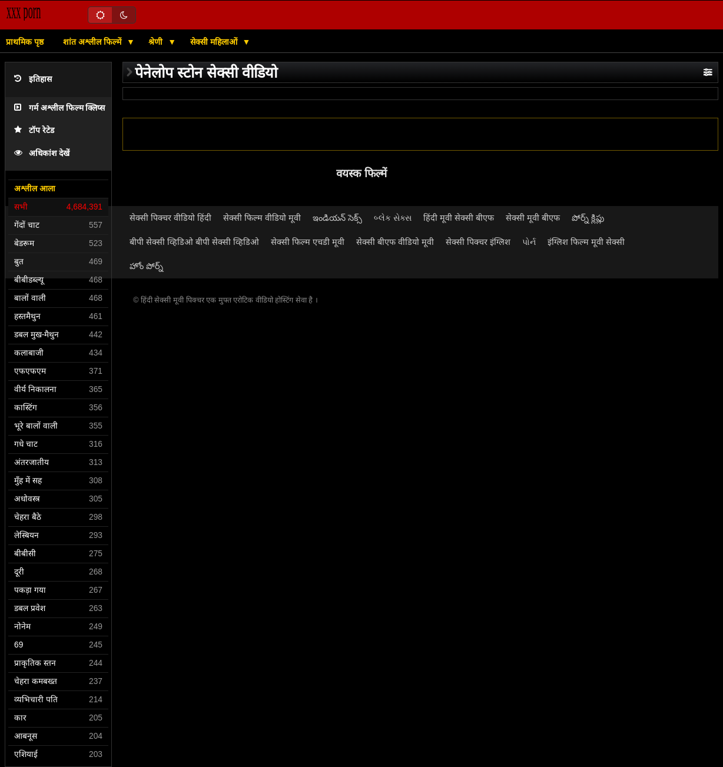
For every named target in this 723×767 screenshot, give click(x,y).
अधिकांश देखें (41, 153)
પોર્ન (529, 242)
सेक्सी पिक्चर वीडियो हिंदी (170, 218)
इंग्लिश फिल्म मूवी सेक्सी (586, 242)
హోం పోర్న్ (146, 266)
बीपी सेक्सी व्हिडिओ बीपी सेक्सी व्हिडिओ (194, 242)
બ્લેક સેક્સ (393, 218)
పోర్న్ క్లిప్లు (588, 218)
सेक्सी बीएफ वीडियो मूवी (395, 242)
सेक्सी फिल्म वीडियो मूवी (262, 218)
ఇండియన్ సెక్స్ (337, 218)
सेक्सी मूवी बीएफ (533, 218)
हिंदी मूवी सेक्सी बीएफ (458, 218)
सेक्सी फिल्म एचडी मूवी (307, 242)
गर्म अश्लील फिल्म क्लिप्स (59, 108)
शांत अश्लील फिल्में (93, 42)
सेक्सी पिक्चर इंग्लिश (478, 242)
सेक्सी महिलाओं (215, 42)
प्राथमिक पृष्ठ (25, 42)
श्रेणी (156, 42)
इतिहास (33, 79)
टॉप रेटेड (34, 130)
